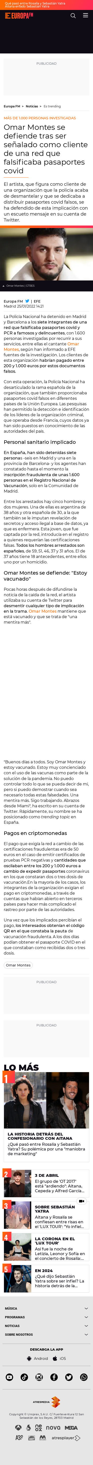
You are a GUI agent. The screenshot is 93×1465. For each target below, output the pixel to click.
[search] (73, 15)
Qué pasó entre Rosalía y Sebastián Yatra (35, 3)
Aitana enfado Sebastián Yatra (27, 6)
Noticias (32, 106)
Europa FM (12, 106)
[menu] (85, 14)
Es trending (52, 106)
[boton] (67, 1308)
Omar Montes (43, 611)
